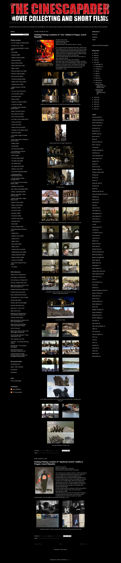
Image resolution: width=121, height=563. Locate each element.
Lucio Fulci (95, 235)
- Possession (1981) (16, 216)
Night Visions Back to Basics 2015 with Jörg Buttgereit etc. (19, 321)
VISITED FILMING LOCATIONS (28, 22)
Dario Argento (95, 158)
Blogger (69, 559)
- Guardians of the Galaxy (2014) (19, 130)
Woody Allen (95, 356)
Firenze (94, 177)
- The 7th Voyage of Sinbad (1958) (20, 43)
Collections (95, 153)
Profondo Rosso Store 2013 (18, 292)
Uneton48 (94, 348)
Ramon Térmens (96, 293)
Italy (93, 205)
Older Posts (83, 544)
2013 (95, 104)
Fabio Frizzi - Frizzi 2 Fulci (17, 308)
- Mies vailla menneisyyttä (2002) (19, 189)
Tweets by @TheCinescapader (100, 45)
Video (93, 351)
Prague (57, 452)
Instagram (94, 37)
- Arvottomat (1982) (16, 60)
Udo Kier (94, 345)
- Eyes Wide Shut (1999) (17, 114)
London (94, 230)
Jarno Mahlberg (16, 389)
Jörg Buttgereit (96, 213)
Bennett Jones (96, 133)
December (98, 64)
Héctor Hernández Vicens (99, 194)
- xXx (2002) (14, 266)
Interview (94, 202)
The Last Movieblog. (16, 381)
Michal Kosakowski (97, 252)
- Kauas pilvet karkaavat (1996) (19, 171)
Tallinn (94, 328)
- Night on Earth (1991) (17, 205)
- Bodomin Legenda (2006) (18, 73)
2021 (95, 53)
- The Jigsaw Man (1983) (17, 166)
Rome (93, 307)
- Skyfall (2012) (15, 233)
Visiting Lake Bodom (16, 300)
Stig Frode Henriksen (97, 326)
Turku (93, 342)
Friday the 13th (96, 183)
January (97, 82)
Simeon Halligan (96, 317)
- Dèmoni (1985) (15, 99)
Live (93, 224)
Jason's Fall (95, 208)
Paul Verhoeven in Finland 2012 (19, 280)
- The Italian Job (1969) (17, 161)
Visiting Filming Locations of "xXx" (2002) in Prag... (100, 86)
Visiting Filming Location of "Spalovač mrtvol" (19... (100, 92)
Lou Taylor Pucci (96, 232)
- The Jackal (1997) (16, 163)
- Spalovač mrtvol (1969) (17, 236)
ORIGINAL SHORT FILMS (63, 22)
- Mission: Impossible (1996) (18, 191)
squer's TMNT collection (17, 367)
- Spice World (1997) (16, 244)
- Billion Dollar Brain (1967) (18, 65)
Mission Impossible (97, 257)
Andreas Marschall (97, 120)
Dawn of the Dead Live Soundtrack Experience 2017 (18, 350)
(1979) (17, 241)
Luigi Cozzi (95, 238)
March (97, 78)
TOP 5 (94, 337)
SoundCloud (14, 369)
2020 (95, 55)
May (96, 73)
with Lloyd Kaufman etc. (17, 286)
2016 (95, 97)
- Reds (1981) (14, 224)
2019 (95, 57)
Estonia (94, 164)
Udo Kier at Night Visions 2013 (19, 282)
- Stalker (13, 241)
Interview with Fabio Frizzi (17, 305)
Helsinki (94, 197)
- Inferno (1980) (15, 155)
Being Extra (95, 131)
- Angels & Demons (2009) (17, 57)
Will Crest (94, 353)
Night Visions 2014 (15, 311)
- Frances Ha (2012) (16, 122)
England (94, 161)
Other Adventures (96, 274)
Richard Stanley (96, 301)
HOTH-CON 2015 (15, 328)
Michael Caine (96, 249)
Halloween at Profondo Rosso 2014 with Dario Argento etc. (18, 314)
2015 (95, 99)
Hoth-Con (94, 199)
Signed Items (95, 315)
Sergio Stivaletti (96, 312)
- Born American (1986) (17, 76)
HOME (15, 22)
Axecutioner (95, 128)
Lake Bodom (95, 221)
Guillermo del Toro (97, 191)
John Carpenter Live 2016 (17, 339)
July (96, 71)
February (97, 80)
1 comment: (57, 450)
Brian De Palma (96, 142)
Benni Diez (95, 136)
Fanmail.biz (14, 372)
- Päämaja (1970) (15, 221)
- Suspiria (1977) (15, 238)
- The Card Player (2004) (17, 158)
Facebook (94, 34)
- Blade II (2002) (15, 68)
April (96, 75)
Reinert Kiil (95, 298)
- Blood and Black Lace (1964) (18, 71)
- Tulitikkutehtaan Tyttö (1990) (18, 252)
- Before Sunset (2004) (17, 63)
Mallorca (94, 241)
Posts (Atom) (64, 549)
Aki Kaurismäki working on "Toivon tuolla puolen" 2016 (20, 335)
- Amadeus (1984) (15, 55)
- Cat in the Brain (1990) (17, 94)
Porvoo (94, 285)
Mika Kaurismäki (96, 254)
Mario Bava (95, 246)
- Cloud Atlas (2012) (16, 96)
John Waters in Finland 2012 (18, 277)
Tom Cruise (95, 331)
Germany (94, 186)
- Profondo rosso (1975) (17, 218)
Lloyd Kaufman (96, 227)
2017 (95, 62)
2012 (95, 106)
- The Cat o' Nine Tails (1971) (18, 91)
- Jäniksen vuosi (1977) (17, 169)
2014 (95, 102)
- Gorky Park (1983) (16, 132)
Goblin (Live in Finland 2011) (18, 274)
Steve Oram (95, 323)
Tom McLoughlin (96, 334)
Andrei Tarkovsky (96, 122)
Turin (93, 340)
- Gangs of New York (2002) (18, 127)
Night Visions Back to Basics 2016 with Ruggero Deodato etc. (19, 331)
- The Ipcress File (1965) (17, 148)
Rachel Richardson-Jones (99, 290)
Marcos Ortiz (95, 243)
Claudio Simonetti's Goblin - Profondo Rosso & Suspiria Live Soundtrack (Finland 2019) (19, 355)
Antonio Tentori (96, 125)
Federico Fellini (96, 169)
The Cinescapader (17, 392)
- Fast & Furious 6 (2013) (17, 116)
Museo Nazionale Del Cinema (18, 294)
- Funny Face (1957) (16, 124)
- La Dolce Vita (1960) (16, 104)
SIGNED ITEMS (77, 22)
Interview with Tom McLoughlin (19, 302)
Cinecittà (94, 147)
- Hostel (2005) (14, 146)
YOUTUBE (102, 22)
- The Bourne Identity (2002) (18, 79)
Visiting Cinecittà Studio (17, 317)
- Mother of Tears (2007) (17, 202)
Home (61, 544)
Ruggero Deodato (97, 309)
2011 (95, 109)
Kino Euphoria (96, 216)
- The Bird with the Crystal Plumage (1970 (17, 179)
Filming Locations (50, 452)
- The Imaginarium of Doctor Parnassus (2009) (18, 152)
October (97, 69)
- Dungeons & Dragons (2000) (18, 102)
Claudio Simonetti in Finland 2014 (19, 289)
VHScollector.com (15, 364)
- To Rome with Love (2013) (18, 249)
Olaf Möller (95, 265)
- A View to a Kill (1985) (17, 260)
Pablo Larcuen (96, 276)
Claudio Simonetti (96, 150)
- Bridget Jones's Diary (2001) (18, 81)
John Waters (95, 210)
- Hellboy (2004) (15, 143)
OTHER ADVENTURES (46, 22)
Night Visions (95, 263)
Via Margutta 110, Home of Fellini (19, 297)
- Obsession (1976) (16, 207)
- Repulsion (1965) (15, 213)
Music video (95, 260)
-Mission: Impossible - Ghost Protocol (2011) (18, 195)
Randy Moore (95, 296)
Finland (94, 175)
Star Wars (94, 320)
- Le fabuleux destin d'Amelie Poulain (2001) (18, 108)
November (98, 66)
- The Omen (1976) (16, 210)
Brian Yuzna (95, 144)
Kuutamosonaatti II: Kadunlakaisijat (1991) (16, 175)
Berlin (93, 139)
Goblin (94, 188)
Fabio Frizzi (95, 166)
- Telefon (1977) (15, 246)
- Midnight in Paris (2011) (17, 186)
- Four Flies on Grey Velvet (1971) (19, 119)
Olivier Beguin (95, 268)
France (94, 180)
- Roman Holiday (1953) (17, 226)
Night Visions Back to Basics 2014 (19, 285)
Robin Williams (96, 304)
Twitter (94, 39)
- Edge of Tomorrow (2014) (18, 111)
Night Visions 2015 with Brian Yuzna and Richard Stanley (18, 325)
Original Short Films (97, 271)
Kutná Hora (95, 219)
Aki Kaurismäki (96, 117)
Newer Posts (38, 544)
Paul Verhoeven (96, 282)
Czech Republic (42, 452)
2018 (95, 60)
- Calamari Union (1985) (17, 84)
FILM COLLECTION (91, 22)
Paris (93, 279)
